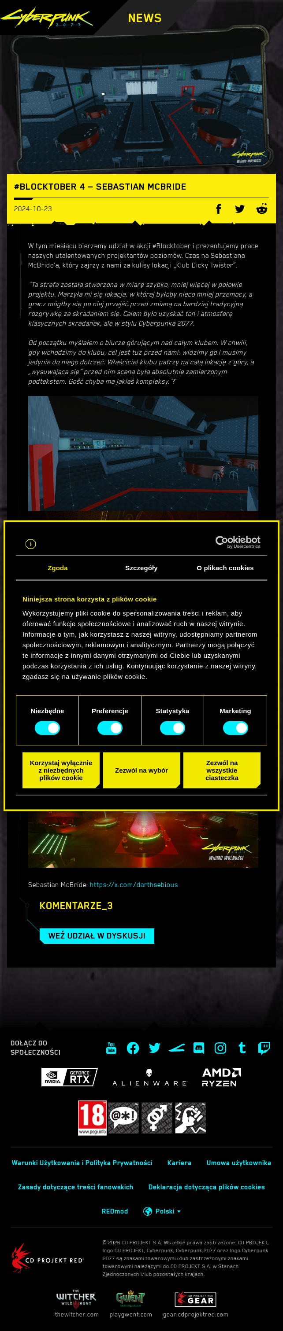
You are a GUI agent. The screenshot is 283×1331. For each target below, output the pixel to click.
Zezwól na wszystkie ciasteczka (221, 770)
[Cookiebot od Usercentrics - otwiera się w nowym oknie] (222, 542)
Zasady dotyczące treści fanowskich (76, 1187)
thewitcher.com (77, 1303)
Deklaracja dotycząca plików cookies (207, 1187)
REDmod (115, 1211)
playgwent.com (131, 1303)
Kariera (180, 1163)
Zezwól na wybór (141, 770)
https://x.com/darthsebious (134, 885)
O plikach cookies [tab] (225, 568)
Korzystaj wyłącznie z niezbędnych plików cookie (61, 770)
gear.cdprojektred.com (195, 1303)
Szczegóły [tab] (141, 568)
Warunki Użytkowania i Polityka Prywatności (82, 1163)
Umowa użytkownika (239, 1163)
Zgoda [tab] (58, 568)
